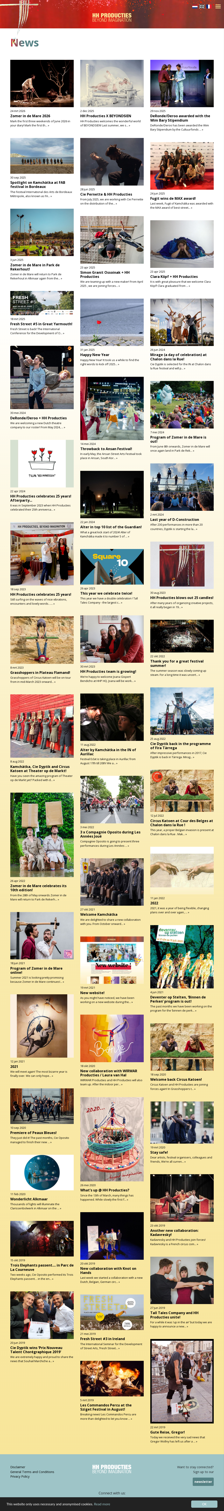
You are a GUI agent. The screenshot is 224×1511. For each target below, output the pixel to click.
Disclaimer (17, 1467)
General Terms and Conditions (32, 1472)
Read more (104, 1504)
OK (204, 1504)
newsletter (203, 1482)
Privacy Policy (20, 1476)
